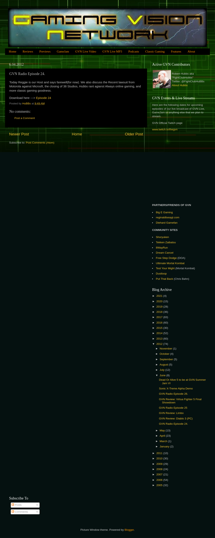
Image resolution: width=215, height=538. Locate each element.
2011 (159, 453)
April (163, 435)
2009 (159, 463)
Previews (45, 51)
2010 (159, 458)
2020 (159, 301)
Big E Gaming (164, 212)
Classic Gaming (154, 51)
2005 (159, 485)
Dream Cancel (164, 252)
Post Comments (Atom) (40, 142)
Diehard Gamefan (167, 222)
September (167, 359)
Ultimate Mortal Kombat (170, 263)
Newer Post (19, 134)
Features (176, 51)
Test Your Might (165, 268)
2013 (159, 338)
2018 (159, 311)
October (165, 353)
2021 (159, 295)
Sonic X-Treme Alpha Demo (176, 388)
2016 (159, 322)
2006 (159, 479)
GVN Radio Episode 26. (173, 393)
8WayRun (162, 247)
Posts (17, 504)
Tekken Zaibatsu (166, 242)
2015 (159, 327)
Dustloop (161, 273)
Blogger (129, 529)
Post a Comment (24, 118)
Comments (20, 511)
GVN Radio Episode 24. (173, 423)
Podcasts (133, 51)
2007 (159, 474)
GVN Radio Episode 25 (173, 407)
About (191, 51)
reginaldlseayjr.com (168, 217)
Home (12, 51)
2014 (159, 333)
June (163, 375)
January (165, 446)
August (164, 364)
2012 (159, 343)
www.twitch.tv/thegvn (164, 129)
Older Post (134, 134)
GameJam (63, 51)
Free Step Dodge (166, 257)
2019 (159, 306)
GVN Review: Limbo (171, 413)
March (164, 441)
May (163, 430)
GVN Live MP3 (112, 51)
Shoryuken (162, 237)
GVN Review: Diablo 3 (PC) (176, 418)
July (162, 369)
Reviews (28, 51)
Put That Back (165, 278)
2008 (159, 469)
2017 (159, 317)
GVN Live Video (85, 51)
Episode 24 (43, 98)
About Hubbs (180, 85)
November (166, 348)
